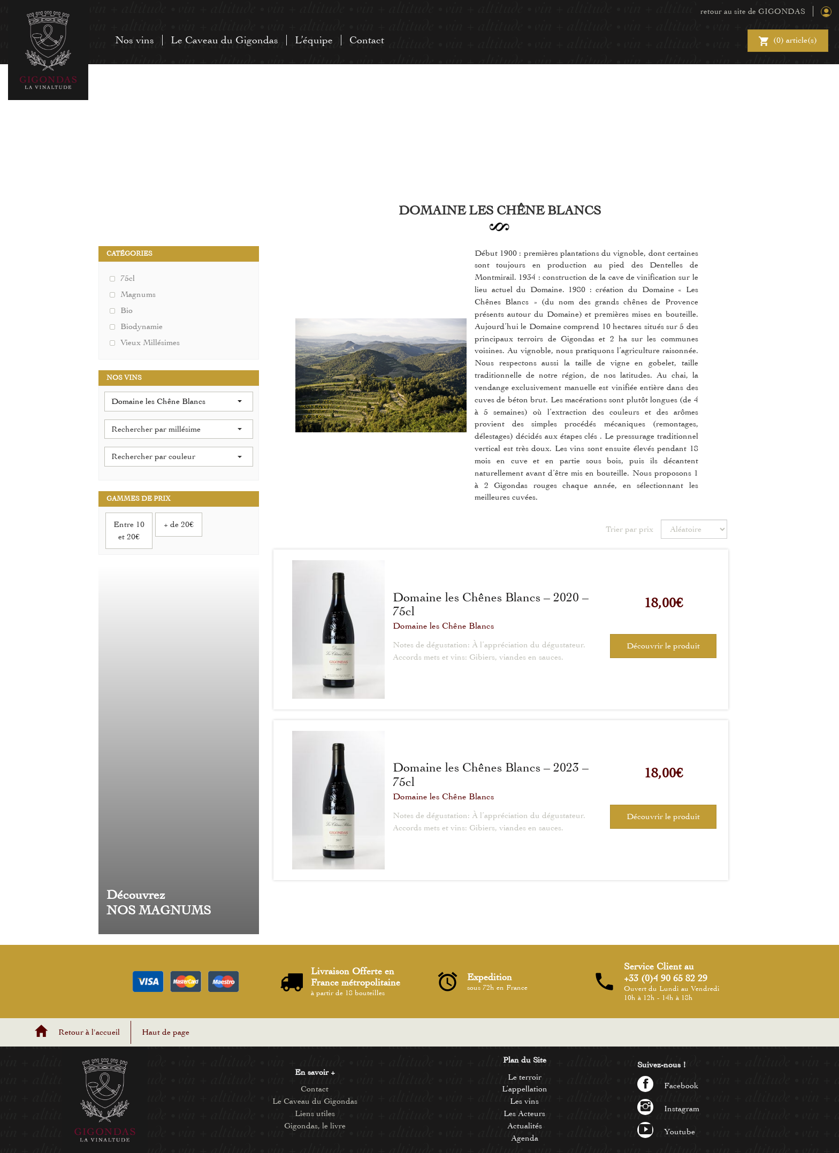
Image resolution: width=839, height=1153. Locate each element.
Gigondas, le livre (315, 1126)
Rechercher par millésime (176, 429)
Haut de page (165, 1032)
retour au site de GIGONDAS (752, 11)
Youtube (666, 1131)
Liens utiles (315, 1113)
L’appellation (524, 1089)
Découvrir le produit (663, 646)
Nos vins (134, 40)
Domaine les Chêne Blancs (443, 626)
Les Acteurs (524, 1113)
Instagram (668, 1108)
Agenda (524, 1138)
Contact (366, 40)
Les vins (524, 1101)
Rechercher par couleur (176, 456)
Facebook (668, 1085)
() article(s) (788, 42)
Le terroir (524, 1077)
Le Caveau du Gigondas (224, 40)
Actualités (524, 1126)
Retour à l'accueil (89, 1032)
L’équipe (314, 40)
